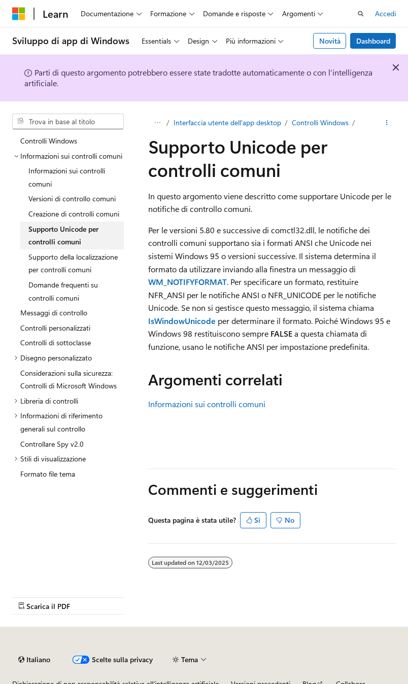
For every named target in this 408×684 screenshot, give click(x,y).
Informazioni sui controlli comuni (206, 404)
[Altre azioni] (387, 123)
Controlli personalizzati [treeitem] (55, 328)
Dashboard (373, 41)
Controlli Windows (320, 122)
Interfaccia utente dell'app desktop (227, 122)
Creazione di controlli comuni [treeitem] (73, 214)
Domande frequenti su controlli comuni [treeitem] (63, 291)
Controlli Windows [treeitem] (48, 141)
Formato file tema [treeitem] (47, 474)
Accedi (385, 13)
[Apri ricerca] (361, 14)
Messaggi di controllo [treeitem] (53, 312)
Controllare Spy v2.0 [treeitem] (52, 444)
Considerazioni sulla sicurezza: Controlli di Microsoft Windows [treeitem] (68, 379)
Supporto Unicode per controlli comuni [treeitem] (63, 235)
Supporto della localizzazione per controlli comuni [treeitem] (73, 263)
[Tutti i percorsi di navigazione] (157, 123)
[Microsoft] (18, 13)
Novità (330, 41)
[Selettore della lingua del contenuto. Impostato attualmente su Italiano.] (34, 660)
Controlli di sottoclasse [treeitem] (55, 342)
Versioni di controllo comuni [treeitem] (72, 198)
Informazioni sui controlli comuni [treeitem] (66, 177)
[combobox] (68, 122)
